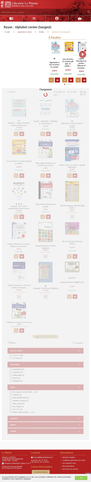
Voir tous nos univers (70, 469)
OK (81, 478)
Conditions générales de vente (73, 460)
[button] (83, 62)
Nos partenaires (68, 466)
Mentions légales (68, 457)
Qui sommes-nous (69, 463)
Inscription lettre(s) (41, 472)
